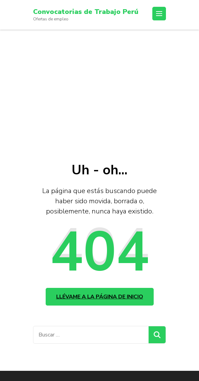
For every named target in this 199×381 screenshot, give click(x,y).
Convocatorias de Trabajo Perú (85, 11)
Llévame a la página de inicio (99, 296)
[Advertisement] (99, 80)
